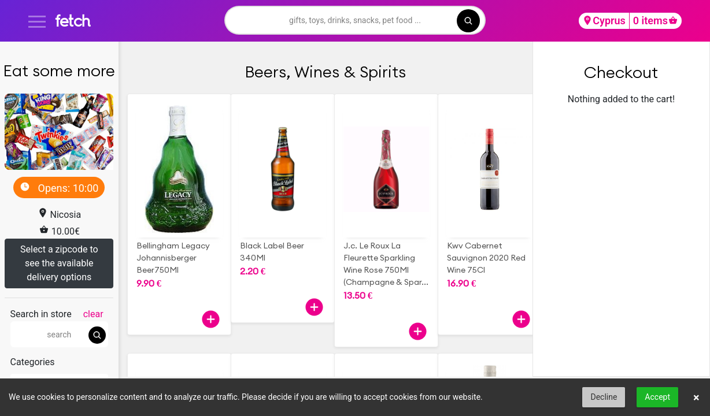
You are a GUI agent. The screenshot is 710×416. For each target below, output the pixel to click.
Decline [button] (603, 397)
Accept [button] (657, 397)
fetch (72, 20)
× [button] (696, 397)
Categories (32, 361)
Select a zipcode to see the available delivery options (59, 263)
